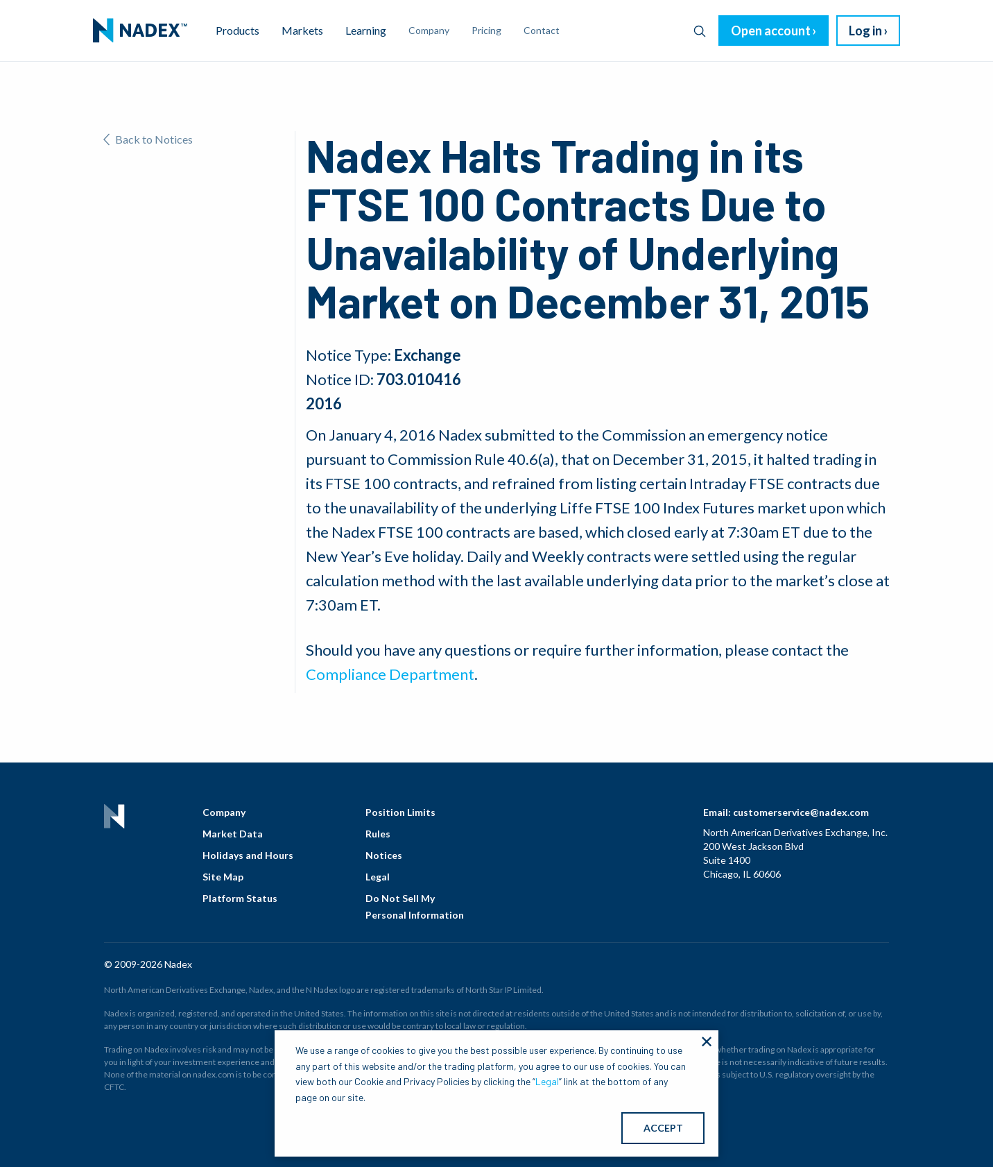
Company (223, 812)
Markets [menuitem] (302, 30)
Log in (865, 30)
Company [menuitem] (428, 30)
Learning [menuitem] (365, 30)
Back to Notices (148, 139)
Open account (771, 30)
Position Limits (400, 812)
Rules (377, 834)
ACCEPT (663, 1128)
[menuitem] (140, 30)
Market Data (232, 834)
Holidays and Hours (247, 855)
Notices (383, 855)
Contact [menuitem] (542, 30)
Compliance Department (390, 674)
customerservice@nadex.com (801, 812)
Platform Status (239, 898)
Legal (377, 877)
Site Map (222, 877)
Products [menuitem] (237, 30)
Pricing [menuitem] (486, 30)
